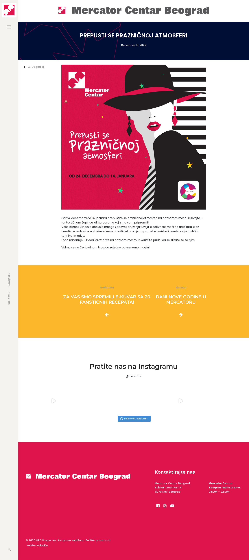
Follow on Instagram (134, 418)
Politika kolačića (37, 545)
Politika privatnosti (98, 540)
